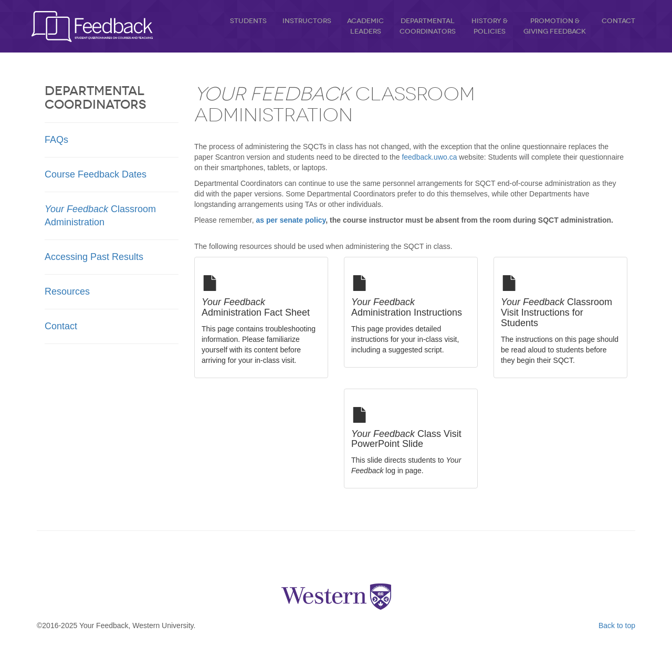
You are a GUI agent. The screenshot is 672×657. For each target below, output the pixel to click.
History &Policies (489, 26)
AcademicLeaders (365, 26)
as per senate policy (291, 220)
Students (248, 21)
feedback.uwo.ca (429, 157)
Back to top (616, 625)
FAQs (56, 139)
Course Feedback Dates (95, 174)
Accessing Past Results (94, 257)
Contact (618, 21)
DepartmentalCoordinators (428, 26)
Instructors (306, 21)
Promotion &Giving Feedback (554, 26)
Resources (67, 291)
